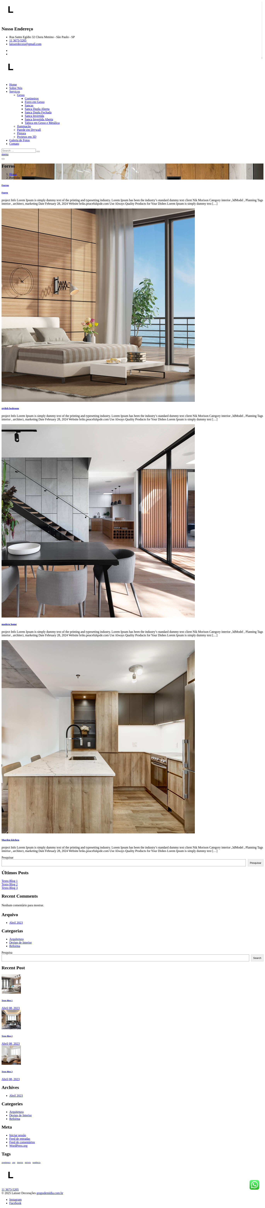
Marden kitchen (10, 839)
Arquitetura (16, 939)
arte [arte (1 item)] (13, 1162)
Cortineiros (32, 98)
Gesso (21, 95)
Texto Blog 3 (10, 887)
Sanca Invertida (34, 116)
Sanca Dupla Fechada (38, 112)
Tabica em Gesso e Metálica (42, 122)
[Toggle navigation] (3, 158)
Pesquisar (7, 857)
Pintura (21, 133)
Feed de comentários (22, 1142)
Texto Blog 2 (10, 884)
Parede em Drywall (29, 129)
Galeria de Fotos (19, 140)
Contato (14, 143)
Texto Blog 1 (10, 881)
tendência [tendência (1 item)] (36, 1162)
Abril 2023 (16, 922)
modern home (9, 624)
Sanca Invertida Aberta (39, 119)
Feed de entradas (19, 1138)
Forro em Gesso (34, 102)
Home (13, 84)
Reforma (14, 946)
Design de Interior (20, 942)
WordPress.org (18, 1145)
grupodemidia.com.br (50, 1193)
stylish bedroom (10, 408)
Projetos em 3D (26, 136)
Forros (5, 185)
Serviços (14, 91)
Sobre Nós (15, 88)
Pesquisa (7, 952)
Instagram (15, 1199)
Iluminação (24, 126)
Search (257, 958)
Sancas (29, 105)
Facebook (15, 1203)
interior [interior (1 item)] (20, 1162)
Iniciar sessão (17, 1135)
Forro (5, 192)
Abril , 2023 (11, 1008)
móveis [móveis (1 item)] (28, 1162)
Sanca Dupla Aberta (37, 109)
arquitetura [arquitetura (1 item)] (6, 1162)
